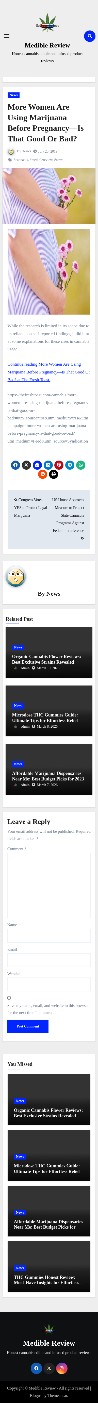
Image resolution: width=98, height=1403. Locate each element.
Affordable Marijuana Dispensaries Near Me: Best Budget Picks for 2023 (48, 776)
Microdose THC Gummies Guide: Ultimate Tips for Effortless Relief (45, 717)
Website (13, 974)
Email (12, 949)
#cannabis (21, 160)
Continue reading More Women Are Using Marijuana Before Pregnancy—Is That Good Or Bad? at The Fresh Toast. (49, 372)
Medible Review (47, 45)
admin (20, 668)
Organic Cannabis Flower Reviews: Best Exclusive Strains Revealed (46, 659)
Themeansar (57, 1395)
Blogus (35, 1395)
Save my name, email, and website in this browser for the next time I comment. (48, 1009)
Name (12, 925)
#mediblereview (41, 160)
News (14, 95)
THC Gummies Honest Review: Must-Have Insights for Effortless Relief (46, 1283)
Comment (16, 849)
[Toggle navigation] (7, 36)
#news (58, 160)
